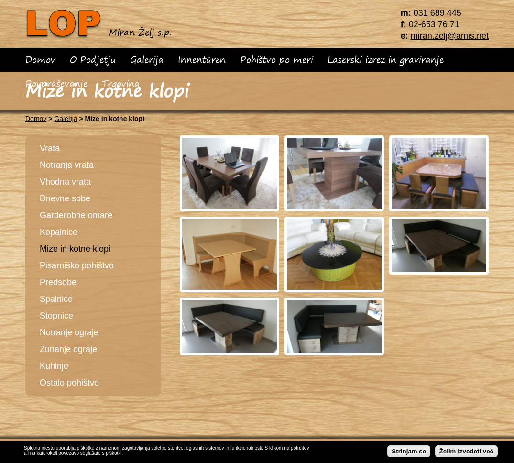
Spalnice (56, 299)
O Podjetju (93, 59)
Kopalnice (58, 232)
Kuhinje (54, 366)
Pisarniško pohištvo (77, 265)
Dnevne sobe (65, 198)
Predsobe (58, 282)
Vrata (50, 148)
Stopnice (56, 315)
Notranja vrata (67, 165)
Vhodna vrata (65, 182)
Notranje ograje (69, 332)
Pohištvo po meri (276, 59)
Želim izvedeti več (466, 452)
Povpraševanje (56, 83)
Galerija (147, 59)
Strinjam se (409, 452)
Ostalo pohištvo (69, 382)
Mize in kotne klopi (75, 249)
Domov (40, 59)
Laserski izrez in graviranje (386, 59)
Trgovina (121, 83)
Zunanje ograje (68, 349)
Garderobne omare (76, 215)
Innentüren (202, 59)
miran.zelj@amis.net (450, 36)
